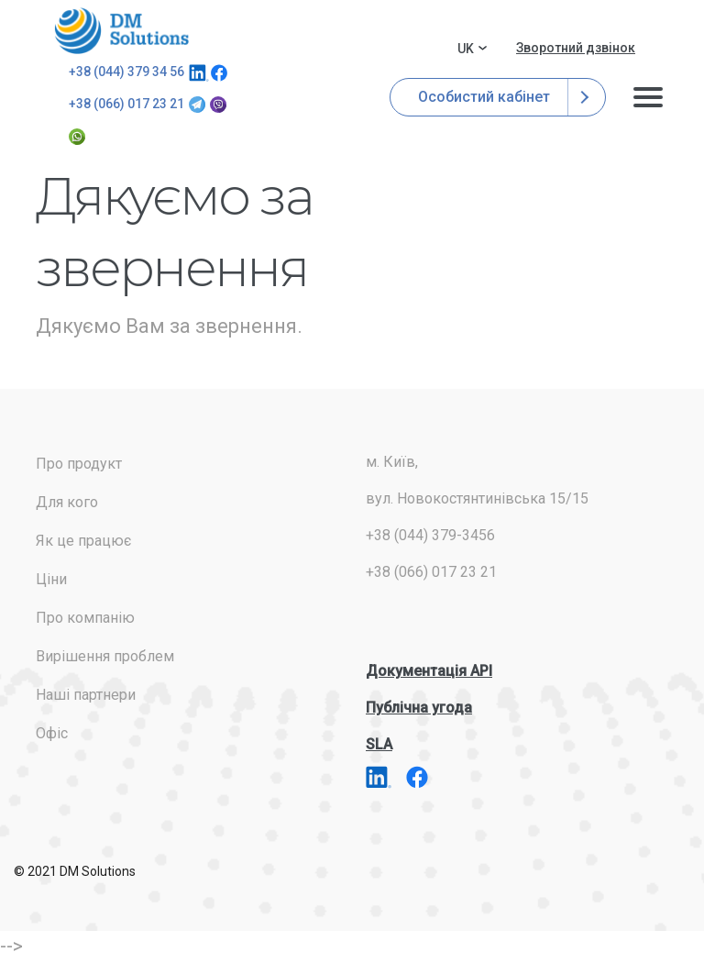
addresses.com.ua (125, 30)
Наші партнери (86, 694)
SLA (379, 744)
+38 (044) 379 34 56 (126, 71)
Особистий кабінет (498, 97)
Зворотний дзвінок (575, 47)
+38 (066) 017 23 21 (126, 103)
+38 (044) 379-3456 (430, 535)
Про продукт (79, 463)
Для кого (67, 502)
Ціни (51, 579)
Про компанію (85, 617)
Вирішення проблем (105, 656)
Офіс (52, 733)
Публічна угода (419, 707)
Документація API (429, 671)
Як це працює (83, 540)
